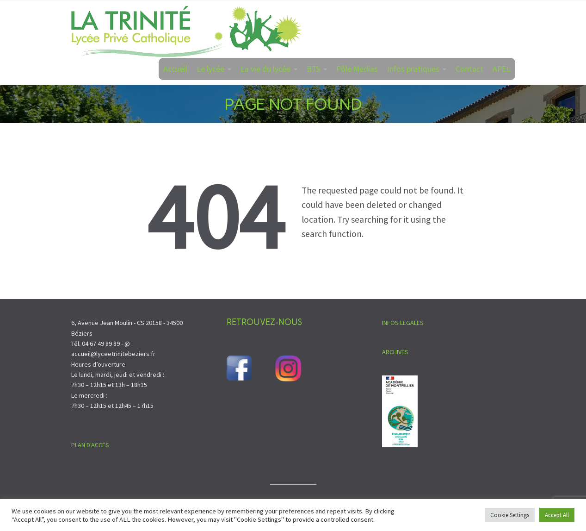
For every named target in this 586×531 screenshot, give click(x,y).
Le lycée (210, 69)
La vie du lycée (265, 69)
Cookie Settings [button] (509, 515)
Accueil (175, 69)
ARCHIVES (395, 352)
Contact (469, 69)
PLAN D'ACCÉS (90, 445)
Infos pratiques (413, 69)
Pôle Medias (357, 69)
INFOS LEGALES (403, 323)
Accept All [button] (557, 515)
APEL (502, 69)
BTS (313, 69)
